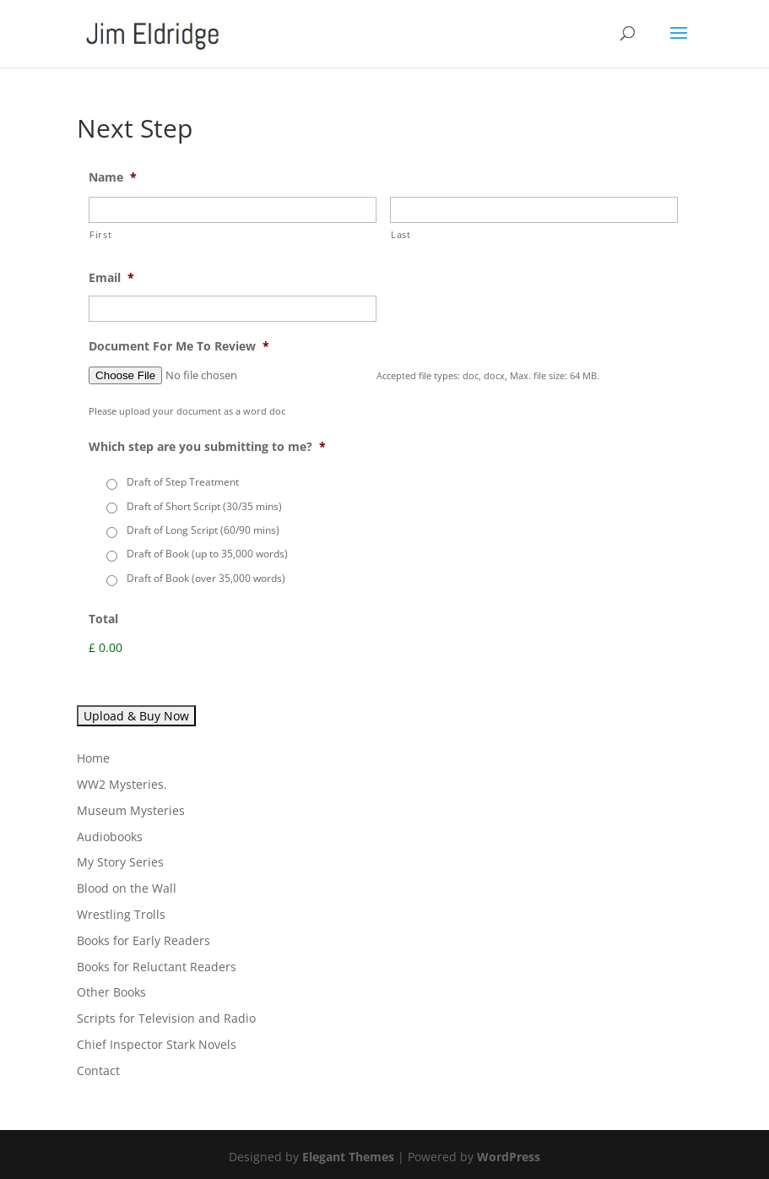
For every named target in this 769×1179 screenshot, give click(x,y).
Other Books (111, 992)
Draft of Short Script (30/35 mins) (204, 506)
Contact (98, 1070)
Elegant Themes (348, 1157)
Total (103, 619)
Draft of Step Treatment (183, 482)
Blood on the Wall (126, 888)
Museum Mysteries (131, 810)
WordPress (508, 1157)
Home (93, 758)
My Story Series (120, 862)
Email (111, 277)
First (100, 234)
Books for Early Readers (143, 940)
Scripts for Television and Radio (166, 1018)
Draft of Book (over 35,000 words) (206, 578)
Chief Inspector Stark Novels (156, 1044)
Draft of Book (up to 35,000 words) (207, 553)
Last (401, 234)
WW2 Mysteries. (122, 784)
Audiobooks (110, 837)
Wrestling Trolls (121, 914)
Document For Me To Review (179, 346)
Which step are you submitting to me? (207, 446)
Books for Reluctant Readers (156, 967)
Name (113, 177)
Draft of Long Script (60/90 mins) (203, 530)
